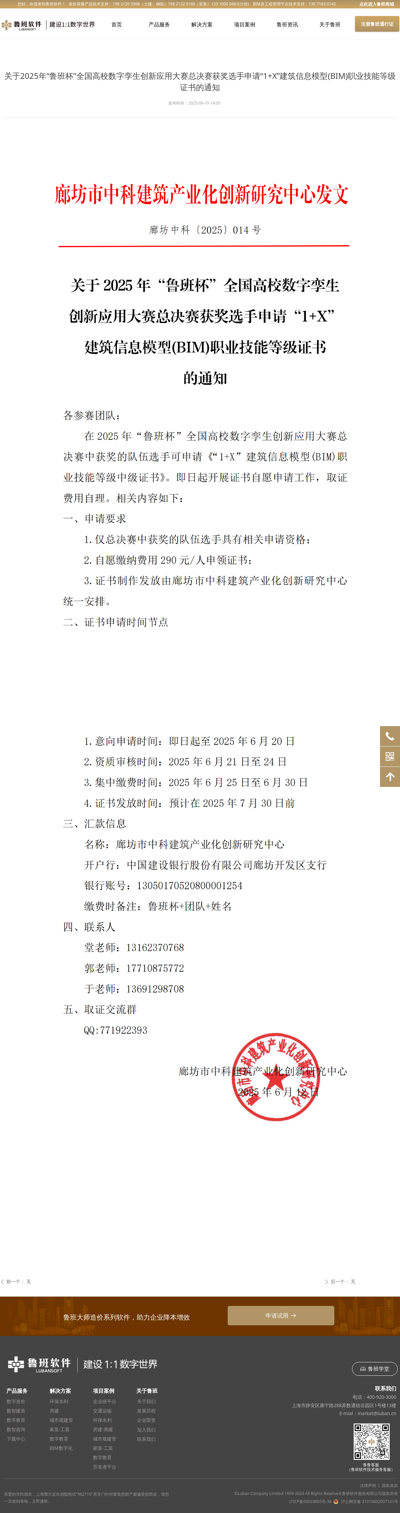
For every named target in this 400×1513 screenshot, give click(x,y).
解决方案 (202, 24)
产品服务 (159, 24)
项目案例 (244, 24)
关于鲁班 (330, 24)
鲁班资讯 (287, 24)
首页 (116, 24)
